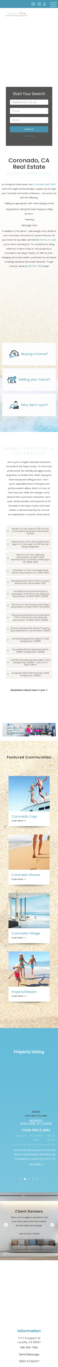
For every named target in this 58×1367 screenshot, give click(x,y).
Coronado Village (25, 933)
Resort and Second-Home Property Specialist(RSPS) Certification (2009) (30, 629)
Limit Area (29, 136)
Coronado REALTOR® (44, 184)
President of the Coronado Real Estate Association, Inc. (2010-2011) (30, 571)
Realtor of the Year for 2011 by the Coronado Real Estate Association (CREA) (30, 531)
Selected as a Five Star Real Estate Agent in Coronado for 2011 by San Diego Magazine (30, 544)
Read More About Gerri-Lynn (28, 690)
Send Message (29, 1354)
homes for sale (48, 239)
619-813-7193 (35, 266)
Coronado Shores (25, 875)
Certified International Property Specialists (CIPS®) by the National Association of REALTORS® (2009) (30, 594)
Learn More (17, 820)
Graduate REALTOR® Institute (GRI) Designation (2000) (30, 674)
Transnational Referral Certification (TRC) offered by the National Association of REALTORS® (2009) (30, 617)
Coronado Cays (24, 816)
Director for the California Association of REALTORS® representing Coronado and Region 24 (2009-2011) (30, 558)
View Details (13, 1164)
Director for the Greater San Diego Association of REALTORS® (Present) (30, 605)
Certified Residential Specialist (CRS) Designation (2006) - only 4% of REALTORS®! (30, 662)
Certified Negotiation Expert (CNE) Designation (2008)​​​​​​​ (30, 640)
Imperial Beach (24, 992)
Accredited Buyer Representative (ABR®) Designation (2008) (30, 650)
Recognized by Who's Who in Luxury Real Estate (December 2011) (30, 582)
